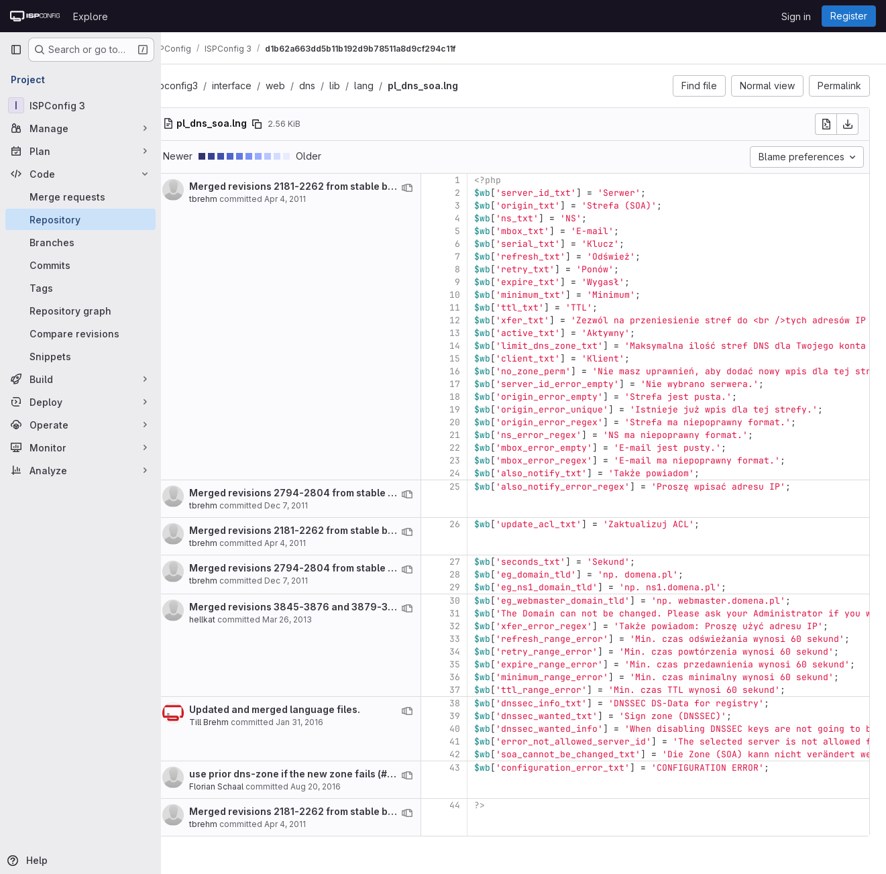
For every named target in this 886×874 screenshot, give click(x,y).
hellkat (228, 619)
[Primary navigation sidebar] (16, 49)
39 (480, 716)
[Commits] (80, 265)
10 (480, 295)
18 (480, 396)
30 (480, 600)
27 (480, 561)
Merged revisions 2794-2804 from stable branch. (332, 492)
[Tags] (80, 287)
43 (480, 767)
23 (480, 460)
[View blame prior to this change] (432, 187)
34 (480, 651)
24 (480, 473)
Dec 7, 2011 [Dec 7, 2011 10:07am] (311, 505)
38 (480, 703)
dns (333, 85)
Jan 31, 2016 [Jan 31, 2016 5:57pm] (325, 722)
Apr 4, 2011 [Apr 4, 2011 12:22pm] (310, 199)
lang (389, 85)
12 (480, 320)
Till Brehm (234, 722)
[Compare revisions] (80, 333)
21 (480, 435)
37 (480, 690)
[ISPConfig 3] (80, 105)
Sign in (796, 16)
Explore (90, 16)
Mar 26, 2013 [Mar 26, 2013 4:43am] (312, 619)
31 (480, 613)
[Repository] (80, 219)
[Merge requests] (80, 196)
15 (480, 358)
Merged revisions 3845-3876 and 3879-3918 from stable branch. (370, 606)
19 (480, 409)
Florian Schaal (242, 786)
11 (480, 307)
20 (480, 422)
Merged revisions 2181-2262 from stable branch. (329, 186)
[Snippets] (80, 356)
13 (480, 333)
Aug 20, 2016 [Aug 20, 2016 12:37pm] (341, 786)
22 (480, 447)
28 (480, 574)
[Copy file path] (282, 124)
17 (480, 384)
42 (480, 754)
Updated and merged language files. (300, 709)
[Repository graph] (80, 310)
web (301, 85)
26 (480, 524)
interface (257, 85)
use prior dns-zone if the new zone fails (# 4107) (328, 773)
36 (480, 677)
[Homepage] (34, 16)
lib (360, 85)
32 (480, 626)
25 (480, 486)
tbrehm (229, 199)
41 (480, 741)
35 (480, 664)
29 (480, 587)
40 (480, 728)
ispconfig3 (200, 85)
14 (480, 345)
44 (480, 805)
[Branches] (80, 242)
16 (480, 371)
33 (480, 639)
